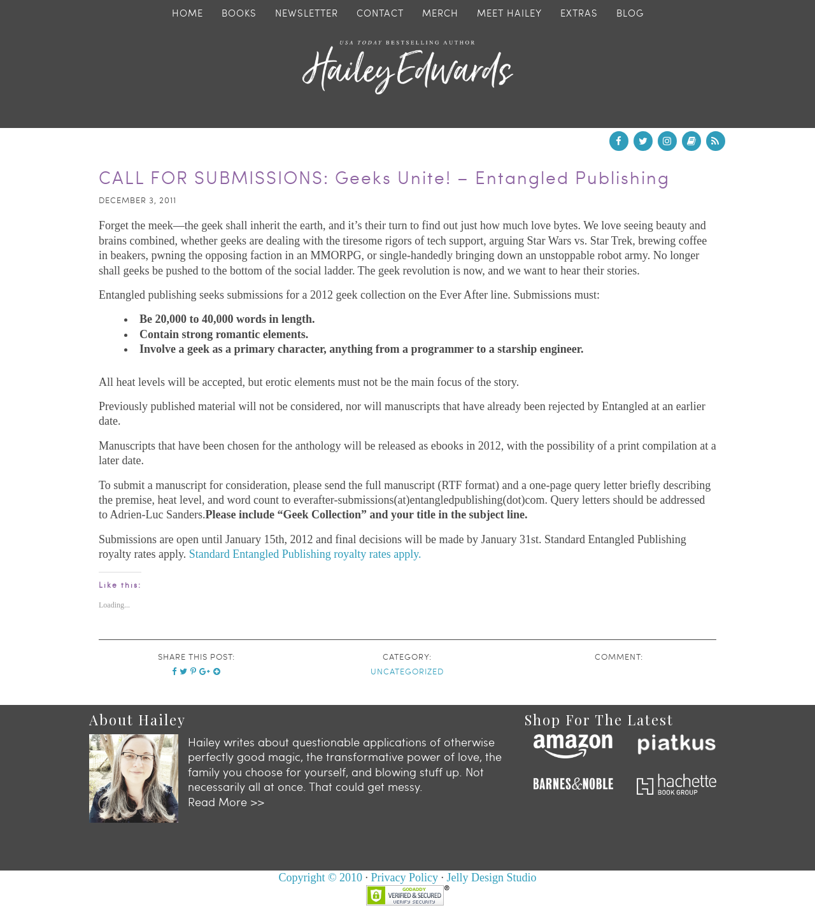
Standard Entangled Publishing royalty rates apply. (305, 554)
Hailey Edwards (407, 67)
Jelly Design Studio (492, 877)
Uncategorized (407, 671)
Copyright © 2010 (320, 877)
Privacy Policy (405, 877)
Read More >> (226, 801)
